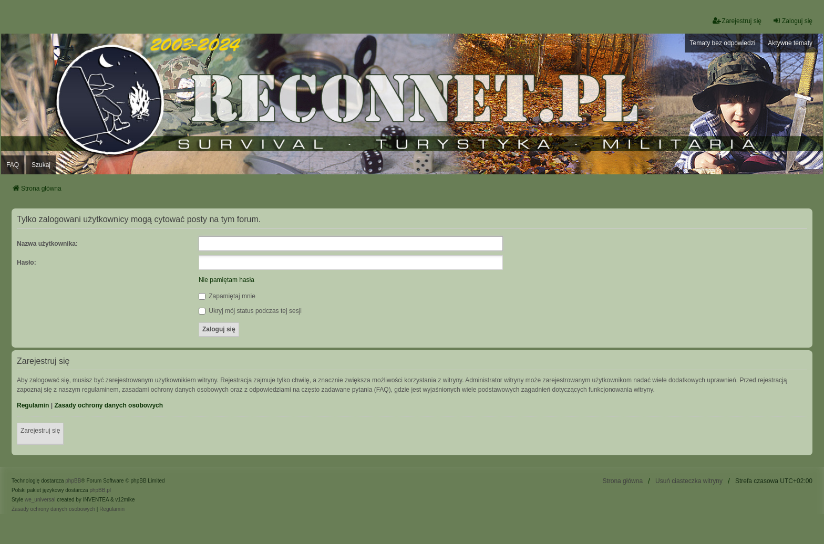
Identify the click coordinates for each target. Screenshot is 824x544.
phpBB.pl (100, 490)
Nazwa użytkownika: (47, 243)
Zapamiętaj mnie (227, 296)
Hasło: (26, 262)
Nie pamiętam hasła (226, 280)
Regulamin (33, 405)
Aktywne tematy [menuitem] (790, 43)
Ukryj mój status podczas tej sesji (250, 311)
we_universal (40, 500)
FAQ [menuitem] (12, 165)
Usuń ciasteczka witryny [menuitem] (689, 481)
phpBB (73, 481)
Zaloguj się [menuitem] (792, 21)
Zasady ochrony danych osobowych (108, 405)
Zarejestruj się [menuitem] (737, 21)
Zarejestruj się (40, 430)
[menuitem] (53, 509)
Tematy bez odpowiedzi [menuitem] (723, 43)
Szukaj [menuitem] (41, 165)
